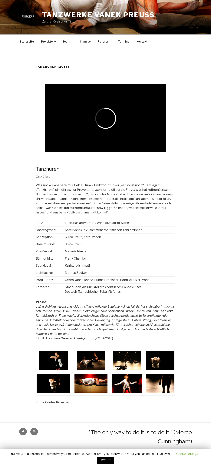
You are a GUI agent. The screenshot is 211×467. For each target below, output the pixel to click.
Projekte (48, 41)
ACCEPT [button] (105, 460)
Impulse (85, 41)
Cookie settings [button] (187, 454)
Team (68, 41)
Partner (105, 41)
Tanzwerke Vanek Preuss (98, 15)
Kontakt (142, 41)
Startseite (27, 41)
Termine (123, 41)
